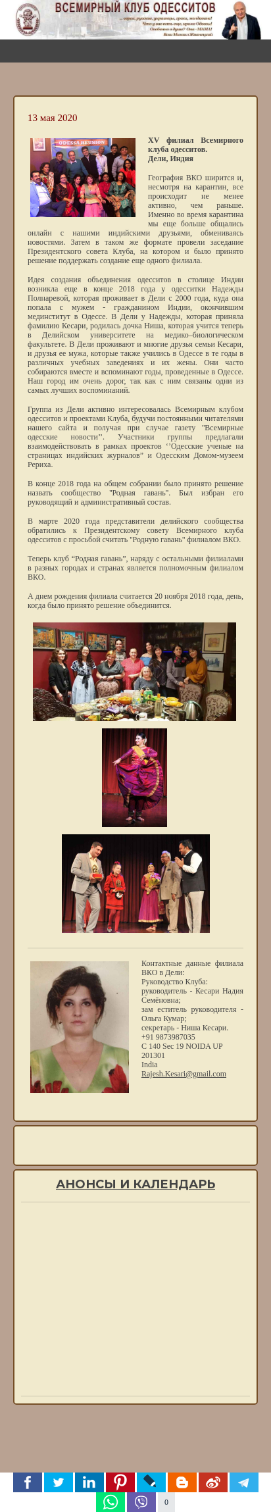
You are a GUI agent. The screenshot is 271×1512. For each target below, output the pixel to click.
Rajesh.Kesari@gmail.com (183, 1073)
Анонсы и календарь (135, 1184)
